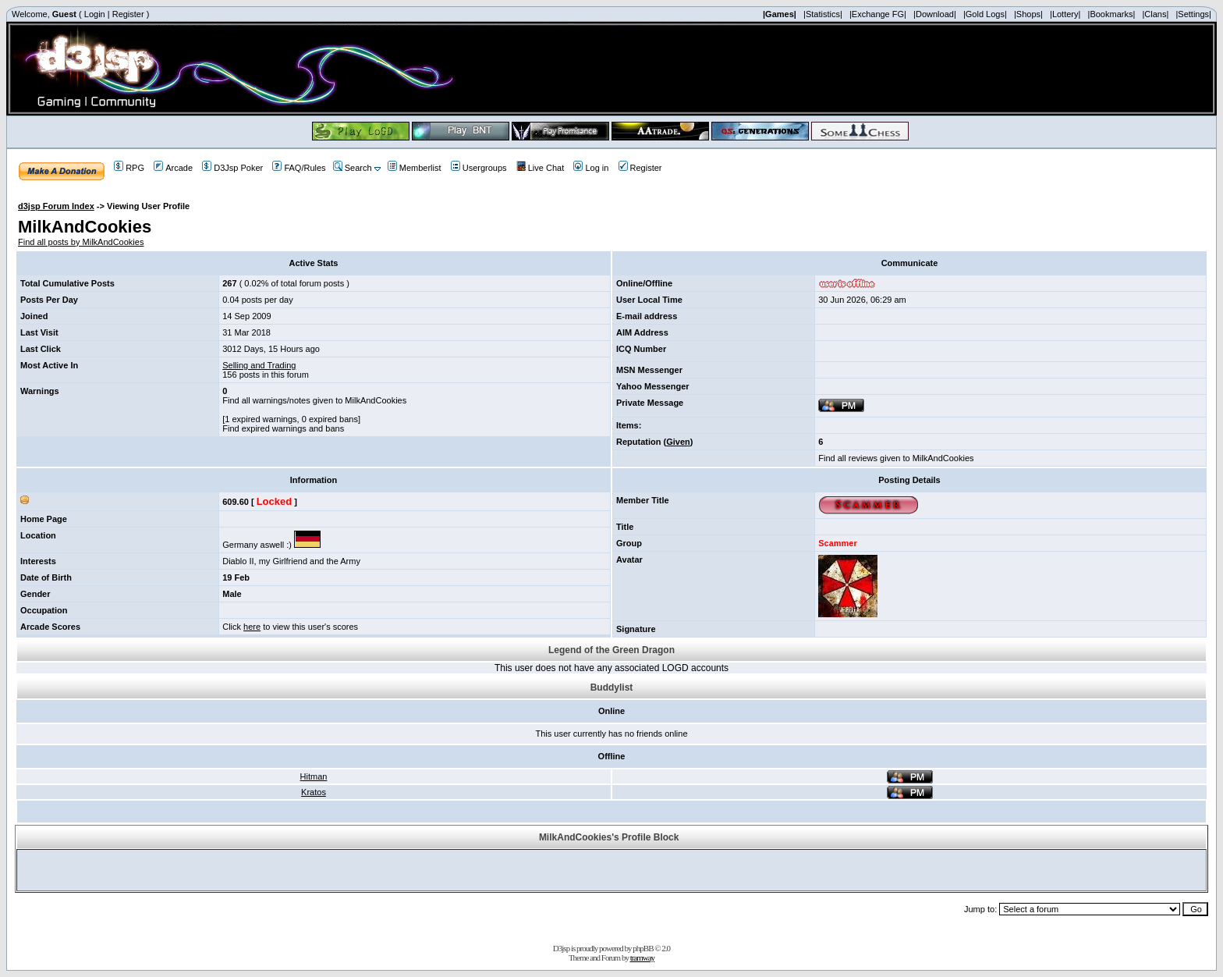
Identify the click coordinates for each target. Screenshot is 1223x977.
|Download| (934, 14)
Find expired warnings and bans (283, 428)
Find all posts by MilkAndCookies (81, 242)
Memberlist (414, 167)
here (252, 626)
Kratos (313, 792)
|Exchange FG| (877, 14)
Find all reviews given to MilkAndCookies (895, 458)
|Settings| (1193, 14)
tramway (642, 957)
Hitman (314, 776)
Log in (590, 167)
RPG (129, 167)
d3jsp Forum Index (56, 206)
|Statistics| (822, 14)
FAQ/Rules (298, 167)
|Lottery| (1065, 14)
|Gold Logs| (985, 14)
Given (678, 441)
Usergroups (479, 167)
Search (352, 167)
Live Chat (540, 167)
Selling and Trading (259, 365)
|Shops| (1028, 14)
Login (94, 14)
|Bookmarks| (1112, 14)
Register (128, 14)
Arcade (173, 167)
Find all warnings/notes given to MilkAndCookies (314, 400)
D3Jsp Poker (232, 167)
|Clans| (1155, 14)
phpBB (643, 948)
